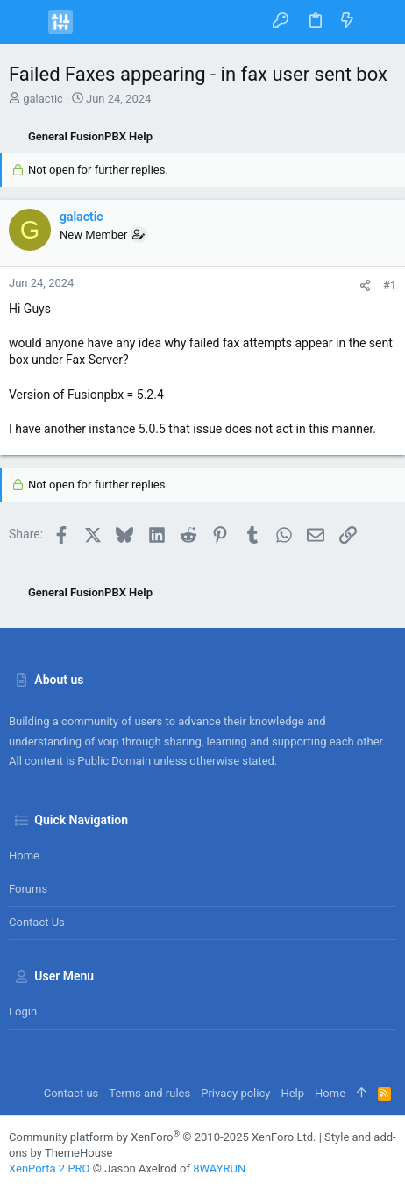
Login (23, 1011)
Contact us (37, 922)
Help (292, 1093)
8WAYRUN (219, 1168)
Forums (28, 888)
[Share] (365, 285)
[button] (26, 22)
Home (24, 855)
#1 (389, 285)
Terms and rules (149, 1093)
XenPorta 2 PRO (49, 1168)
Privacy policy (235, 1093)
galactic (43, 98)
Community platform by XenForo (162, 1137)
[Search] (379, 21)
